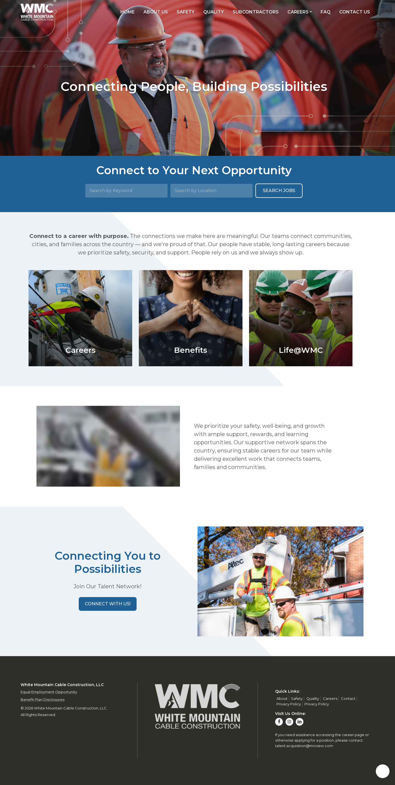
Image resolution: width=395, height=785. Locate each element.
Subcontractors (256, 12)
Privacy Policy (288, 704)
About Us (155, 12)
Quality (213, 12)
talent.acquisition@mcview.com (304, 746)
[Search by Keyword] (126, 191)
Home (127, 12)
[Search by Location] (211, 191)
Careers (298, 12)
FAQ (326, 12)
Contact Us (354, 12)
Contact (348, 698)
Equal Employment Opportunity (49, 692)
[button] (108, 604)
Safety (185, 12)
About (281, 698)
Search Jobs (279, 190)
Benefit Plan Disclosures (42, 699)
